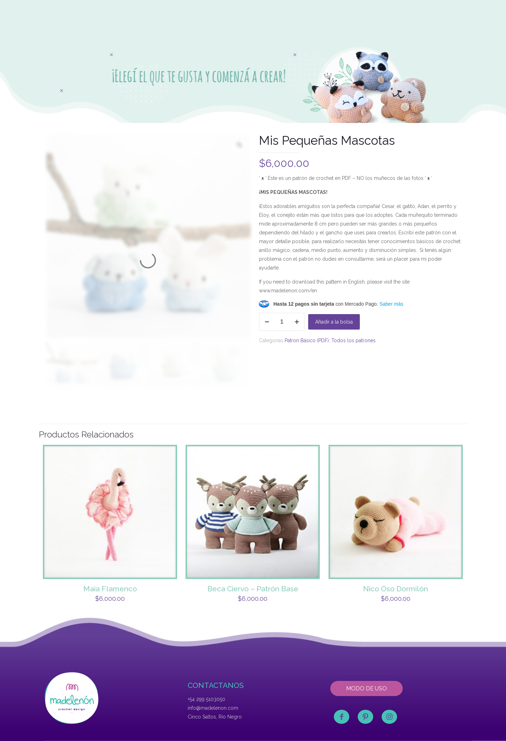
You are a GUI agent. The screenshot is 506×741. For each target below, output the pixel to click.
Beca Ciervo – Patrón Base (252, 588)
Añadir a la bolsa (334, 322)
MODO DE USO (366, 688)
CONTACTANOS (216, 685)
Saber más (391, 304)
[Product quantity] (282, 322)
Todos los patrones (353, 340)
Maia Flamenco (110, 588)
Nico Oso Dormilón (395, 588)
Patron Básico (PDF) (307, 340)
